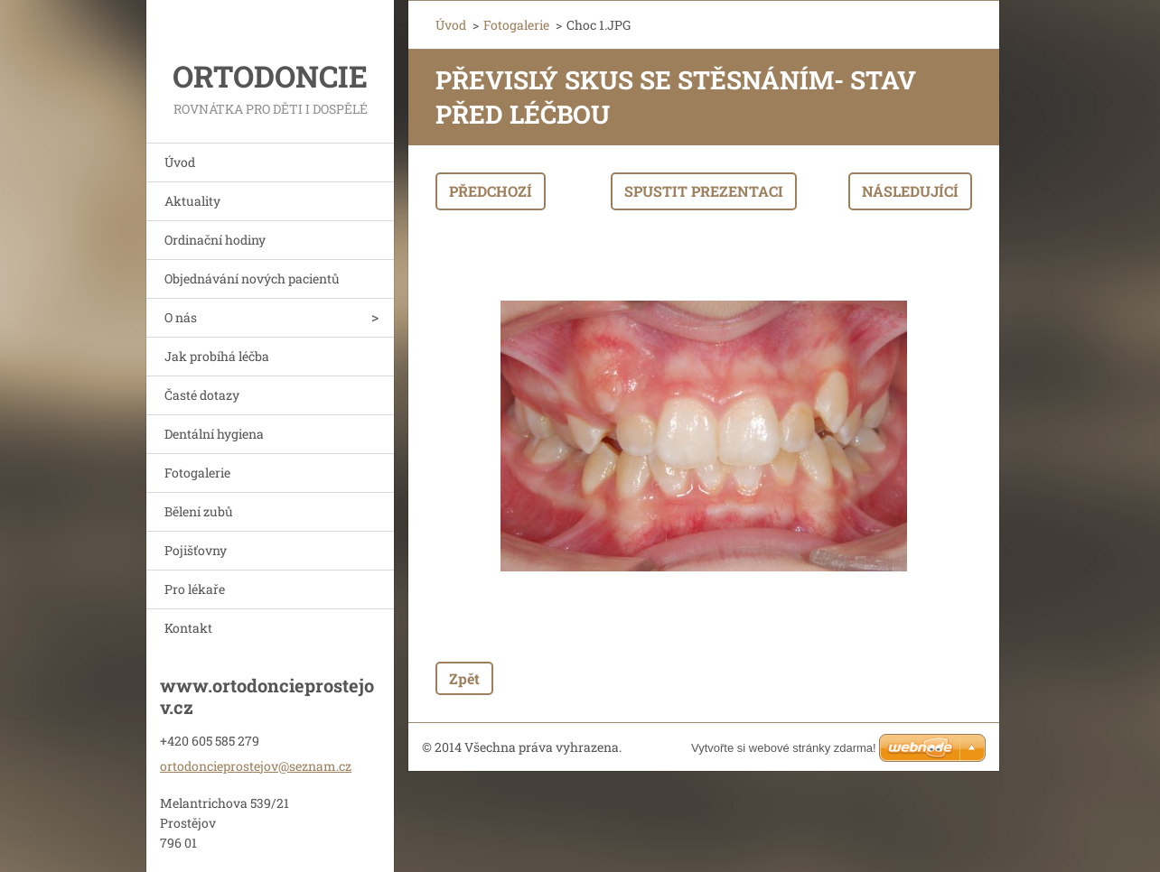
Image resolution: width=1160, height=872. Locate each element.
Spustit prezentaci (703, 190)
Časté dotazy (201, 395)
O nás (180, 317)
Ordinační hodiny (215, 239)
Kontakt (188, 627)
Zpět (464, 678)
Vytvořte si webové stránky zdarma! (783, 748)
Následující (910, 190)
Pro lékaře (194, 589)
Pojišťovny (195, 550)
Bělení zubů (198, 511)
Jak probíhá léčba (216, 356)
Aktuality (192, 200)
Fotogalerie (197, 472)
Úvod (179, 162)
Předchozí (490, 190)
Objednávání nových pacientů (252, 278)
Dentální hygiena (214, 433)
